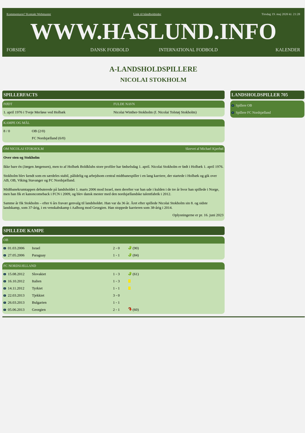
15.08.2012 (14, 274)
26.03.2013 (14, 302)
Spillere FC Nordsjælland (251, 113)
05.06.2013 (14, 309)
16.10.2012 (14, 281)
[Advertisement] (53, 373)
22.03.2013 (14, 295)
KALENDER (288, 49)
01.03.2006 (14, 248)
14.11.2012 (14, 288)
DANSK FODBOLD (109, 49)
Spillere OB (241, 105)
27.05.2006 (14, 255)
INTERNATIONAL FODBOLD (188, 49)
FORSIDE (16, 49)
